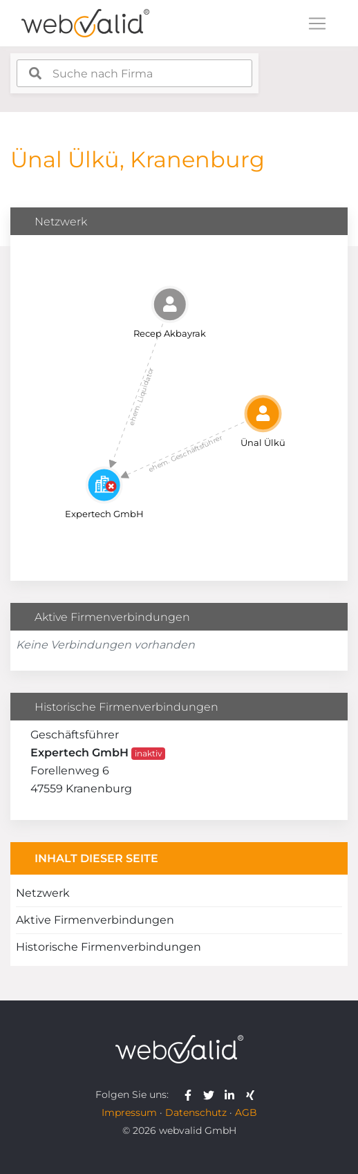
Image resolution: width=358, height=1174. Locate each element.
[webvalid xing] (252, 1094)
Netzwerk (43, 893)
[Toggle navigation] (317, 23)
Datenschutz (196, 1112)
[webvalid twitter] (211, 1094)
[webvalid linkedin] (232, 1094)
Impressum (129, 1112)
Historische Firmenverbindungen (108, 946)
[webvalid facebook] (191, 1094)
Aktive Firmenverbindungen (95, 919)
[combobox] (134, 73)
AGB (246, 1112)
